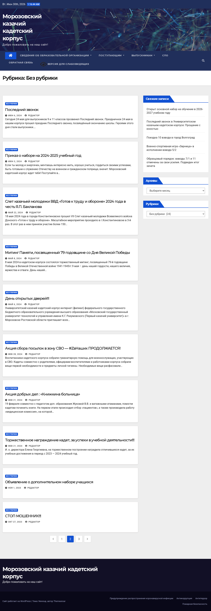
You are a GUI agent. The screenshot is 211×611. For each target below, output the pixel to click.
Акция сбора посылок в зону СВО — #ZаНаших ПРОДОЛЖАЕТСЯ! (63, 348)
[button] (203, 60)
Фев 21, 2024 (15, 400)
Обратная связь (21, 62)
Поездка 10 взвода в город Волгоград (171, 137)
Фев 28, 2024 (15, 354)
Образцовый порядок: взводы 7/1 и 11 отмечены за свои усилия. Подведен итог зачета (173, 162)
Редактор (32, 115)
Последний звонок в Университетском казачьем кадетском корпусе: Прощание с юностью (173, 125)
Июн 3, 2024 (15, 161)
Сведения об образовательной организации (56, 55)
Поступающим (111, 55)
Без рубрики (11, 104)
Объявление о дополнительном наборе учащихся (49, 482)
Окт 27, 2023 (15, 522)
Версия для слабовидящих (64, 64)
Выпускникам (143, 55)
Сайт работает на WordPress (16, 601)
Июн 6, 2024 (15, 115)
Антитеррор (201, 598)
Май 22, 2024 (15, 212)
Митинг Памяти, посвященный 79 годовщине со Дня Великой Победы (67, 252)
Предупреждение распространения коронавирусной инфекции (141, 598)
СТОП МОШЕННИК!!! (23, 516)
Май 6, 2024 (15, 304)
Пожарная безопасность (194, 604)
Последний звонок (21, 109)
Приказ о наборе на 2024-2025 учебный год (43, 155)
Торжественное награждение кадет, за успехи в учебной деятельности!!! (69, 440)
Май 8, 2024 (15, 258)
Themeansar (60, 601)
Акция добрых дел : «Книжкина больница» (42, 394)
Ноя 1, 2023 (14, 488)
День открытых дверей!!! (27, 298)
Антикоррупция (184, 598)
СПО (165, 55)
